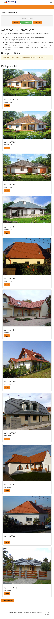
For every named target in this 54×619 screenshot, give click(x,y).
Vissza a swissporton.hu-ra (9, 12)
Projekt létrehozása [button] (26, 22)
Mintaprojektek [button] (37, 22)
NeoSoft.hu (47, 614)
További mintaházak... (7, 600)
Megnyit (7, 105)
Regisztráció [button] (16, 22)
